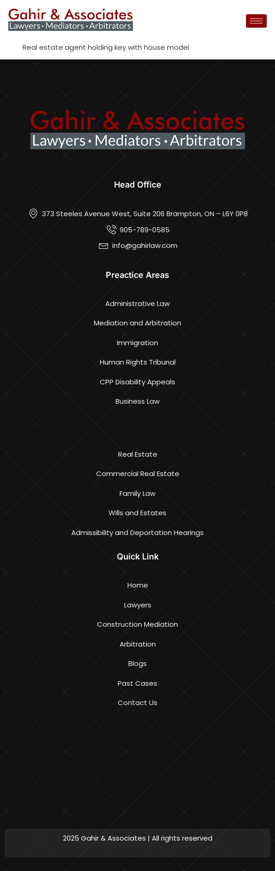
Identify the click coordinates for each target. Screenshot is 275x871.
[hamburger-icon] (256, 21)
